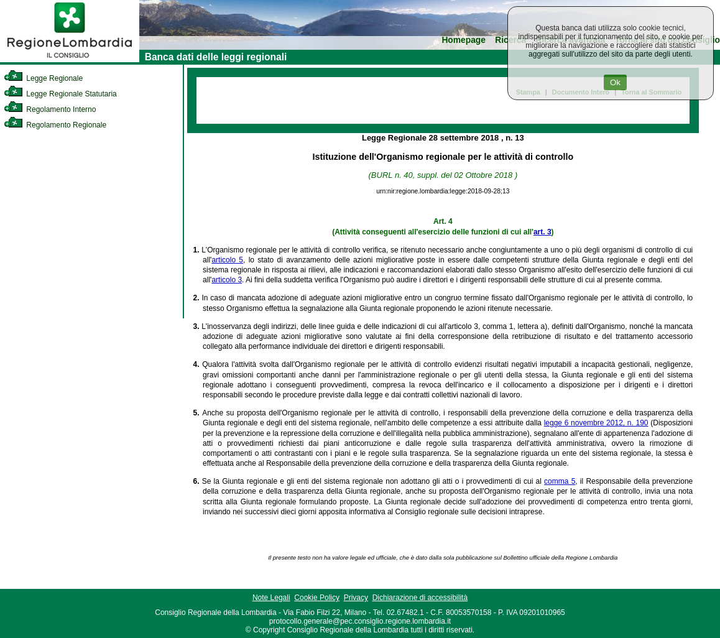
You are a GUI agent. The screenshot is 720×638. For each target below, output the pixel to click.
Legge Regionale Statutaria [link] (60, 94)
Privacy (356, 597)
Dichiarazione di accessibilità (420, 597)
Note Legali (271, 597)
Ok (615, 82)
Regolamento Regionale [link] (55, 125)
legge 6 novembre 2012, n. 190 (596, 422)
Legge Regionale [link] (43, 78)
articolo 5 (227, 260)
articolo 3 (226, 279)
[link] (69, 59)
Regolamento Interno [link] (50, 109)
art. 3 (542, 232)
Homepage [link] (463, 40)
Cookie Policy (316, 597)
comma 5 (559, 481)
